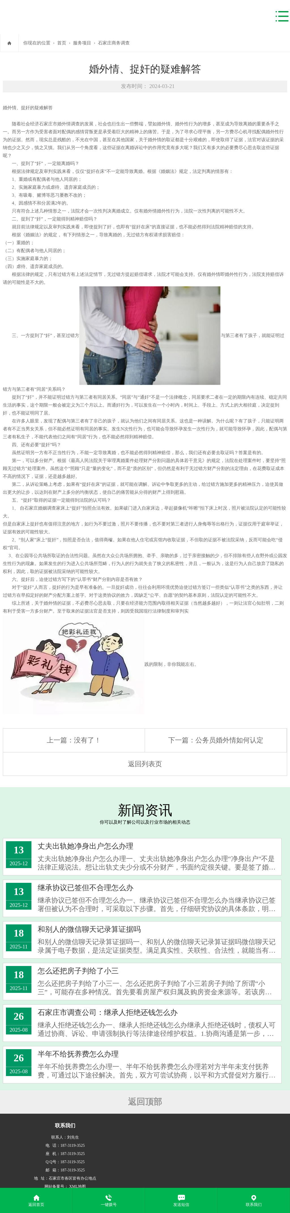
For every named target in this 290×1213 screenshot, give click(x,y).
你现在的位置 (36, 42)
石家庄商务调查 (114, 42)
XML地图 (77, 1186)
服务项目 (82, 42)
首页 (61, 42)
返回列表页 (145, 764)
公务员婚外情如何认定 (229, 740)
